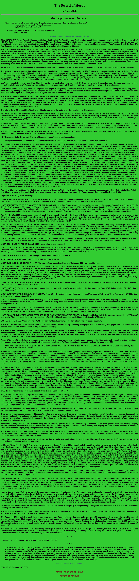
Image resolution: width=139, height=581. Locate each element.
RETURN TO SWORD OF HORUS (69, 572)
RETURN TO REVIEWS (69, 576)
